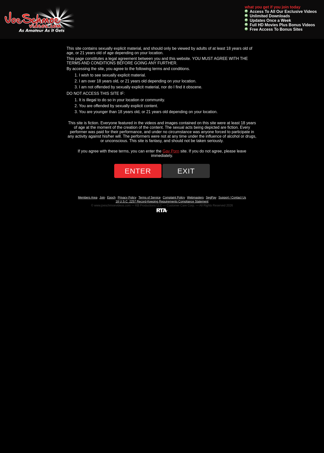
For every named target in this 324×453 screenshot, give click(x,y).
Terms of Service (149, 197)
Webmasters (195, 197)
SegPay (211, 197)
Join (102, 197)
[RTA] (162, 210)
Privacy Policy (127, 197)
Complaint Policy (174, 197)
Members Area (87, 197)
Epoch (111, 197)
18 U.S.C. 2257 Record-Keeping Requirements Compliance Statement (162, 201)
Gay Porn (170, 151)
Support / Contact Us (232, 197)
